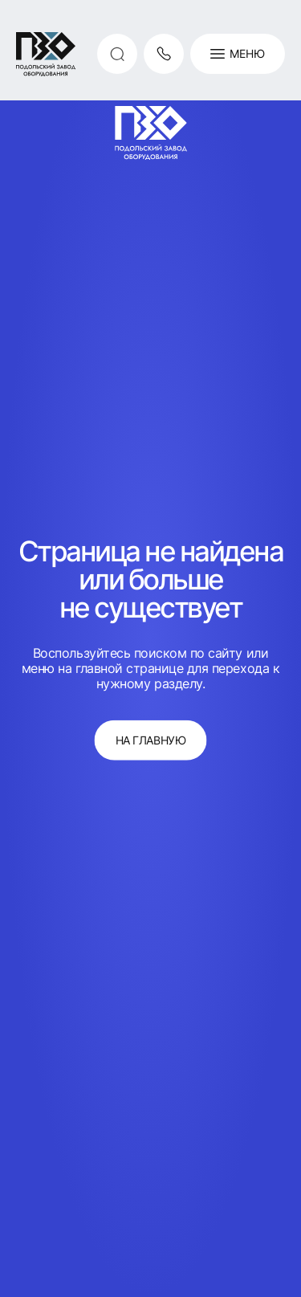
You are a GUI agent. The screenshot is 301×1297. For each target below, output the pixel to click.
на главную (150, 740)
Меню (237, 54)
